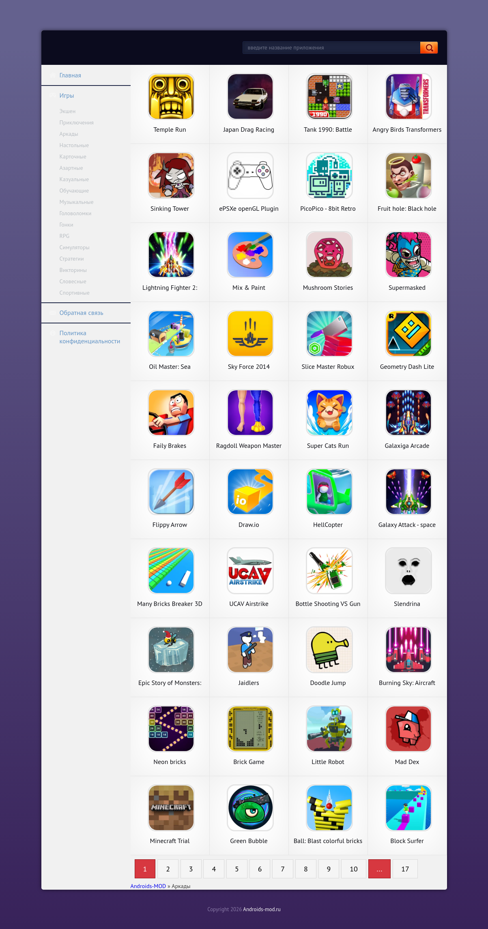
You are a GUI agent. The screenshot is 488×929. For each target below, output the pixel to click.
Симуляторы (75, 247)
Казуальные (74, 179)
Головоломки (76, 213)
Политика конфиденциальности (84, 337)
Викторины (73, 270)
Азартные (71, 167)
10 (354, 868)
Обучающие (74, 190)
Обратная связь (76, 312)
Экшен (68, 111)
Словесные (73, 281)
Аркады (69, 133)
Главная (65, 75)
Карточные (73, 156)
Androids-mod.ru (261, 909)
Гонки (66, 224)
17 (405, 868)
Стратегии (72, 258)
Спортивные (75, 292)
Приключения (77, 122)
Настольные (74, 145)
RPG (65, 236)
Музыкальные (77, 201)
